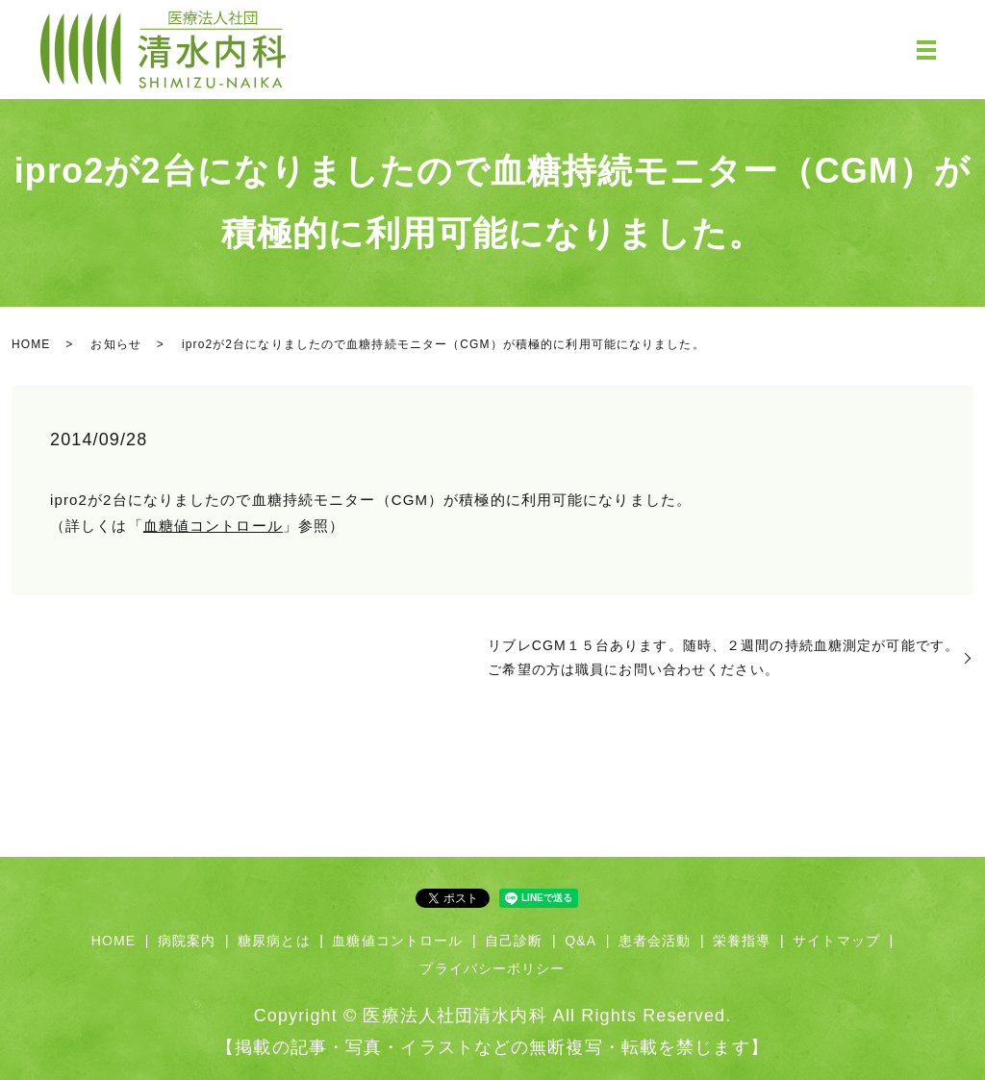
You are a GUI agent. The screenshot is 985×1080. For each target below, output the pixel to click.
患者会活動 (655, 940)
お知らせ (115, 344)
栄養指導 (741, 940)
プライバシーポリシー (492, 968)
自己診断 (514, 940)
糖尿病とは (274, 940)
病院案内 (186, 940)
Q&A (580, 940)
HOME (31, 344)
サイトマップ (836, 940)
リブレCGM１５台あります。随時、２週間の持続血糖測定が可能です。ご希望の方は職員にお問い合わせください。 (723, 657)
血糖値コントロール (213, 525)
